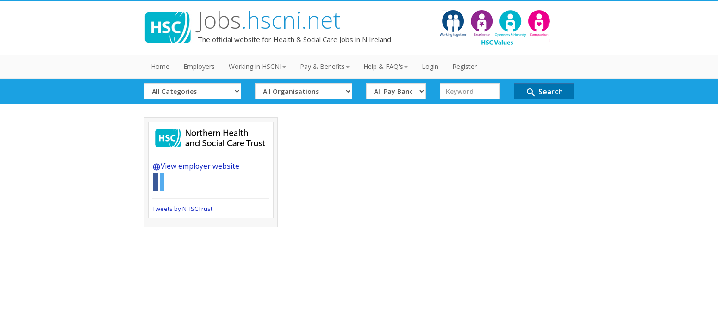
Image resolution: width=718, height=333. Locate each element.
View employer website (195, 166)
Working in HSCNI (257, 66)
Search (544, 92)
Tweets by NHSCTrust (182, 208)
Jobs (269, 20)
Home (160, 66)
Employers (199, 66)
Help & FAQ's (385, 66)
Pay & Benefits (325, 66)
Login (430, 66)
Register (464, 66)
